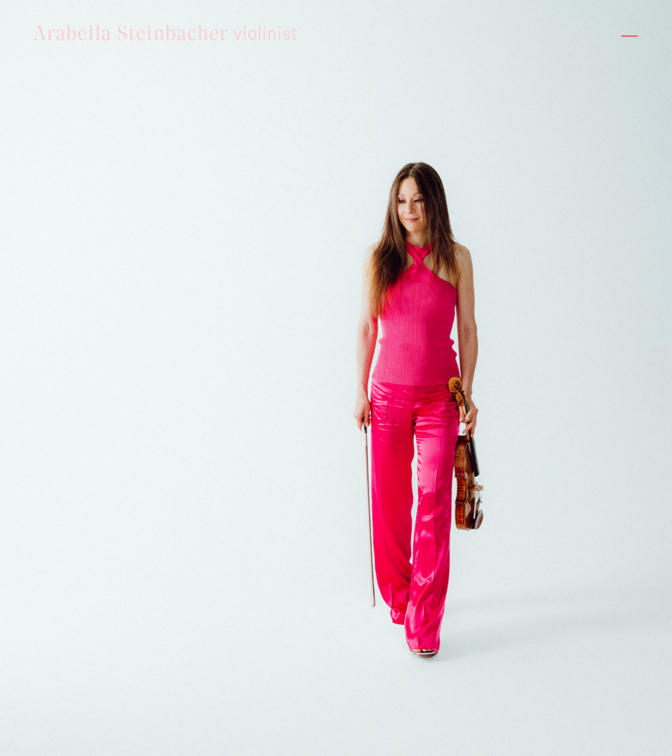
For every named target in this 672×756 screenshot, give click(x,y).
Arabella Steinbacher (166, 35)
